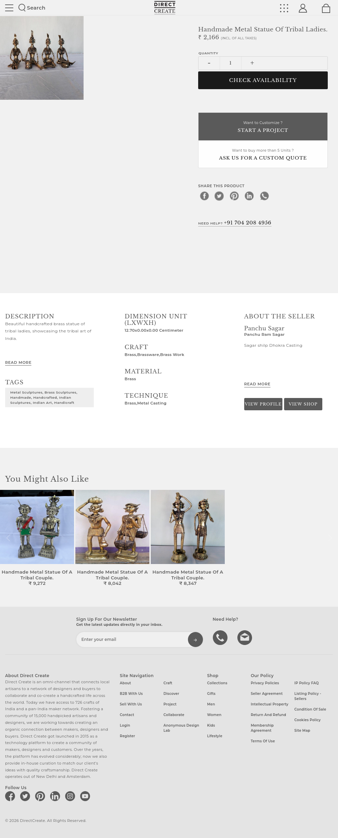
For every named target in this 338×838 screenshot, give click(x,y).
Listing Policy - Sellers (307, 696)
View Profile (263, 404)
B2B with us (131, 693)
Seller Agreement (267, 693)
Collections (217, 683)
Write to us (245, 637)
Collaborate (173, 715)
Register (127, 736)
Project (169, 704)
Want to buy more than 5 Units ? (263, 155)
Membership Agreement (262, 728)
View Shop (303, 404)
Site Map (302, 730)
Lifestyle (214, 736)
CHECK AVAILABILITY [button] (263, 80)
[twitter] (219, 196)
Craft (167, 683)
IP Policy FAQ (306, 683)
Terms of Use (263, 741)
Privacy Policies (265, 683)
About (125, 683)
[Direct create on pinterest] (41, 796)
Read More (18, 362)
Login (125, 725)
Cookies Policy (307, 720)
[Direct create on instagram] (71, 796)
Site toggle (9, 7)
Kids (211, 725)
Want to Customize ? (263, 127)
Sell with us (131, 704)
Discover (171, 693)
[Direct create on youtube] (86, 796)
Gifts (211, 693)
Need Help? (234, 223)
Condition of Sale (310, 709)
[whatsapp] (264, 196)
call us (221, 637)
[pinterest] (234, 196)
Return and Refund (268, 715)
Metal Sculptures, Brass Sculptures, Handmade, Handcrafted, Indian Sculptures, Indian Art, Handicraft (43, 397)
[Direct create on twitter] (26, 796)
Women (214, 715)
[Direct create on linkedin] (56, 796)
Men (211, 704)
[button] (330, 538)
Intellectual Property (269, 704)
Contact (127, 715)
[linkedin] (249, 196)
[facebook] (204, 196)
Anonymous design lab (181, 728)
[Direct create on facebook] (11, 796)
